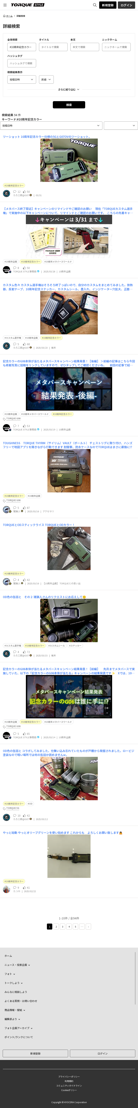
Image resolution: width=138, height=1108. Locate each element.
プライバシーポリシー (69, 1076)
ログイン (126, 5)
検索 (69, 105)
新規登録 (108, 5)
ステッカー (76, 645)
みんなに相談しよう (15, 992)
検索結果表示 (14, 72)
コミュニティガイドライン (69, 1085)
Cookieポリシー (69, 1090)
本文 (72, 39)
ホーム (8, 15)
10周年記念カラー (15, 185)
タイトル (44, 39)
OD (30, 803)
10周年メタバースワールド (59, 261)
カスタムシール (57, 645)
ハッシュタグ (14, 56)
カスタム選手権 (13, 337)
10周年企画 (11, 261)
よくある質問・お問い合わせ (20, 1001)
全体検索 (12, 39)
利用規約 (69, 1081)
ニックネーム (109, 39)
